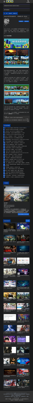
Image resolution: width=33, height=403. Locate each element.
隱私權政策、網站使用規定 (19, 400)
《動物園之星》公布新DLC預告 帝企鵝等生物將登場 (16, 117)
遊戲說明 (12, 400)
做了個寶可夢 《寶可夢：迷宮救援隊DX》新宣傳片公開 (15, 142)
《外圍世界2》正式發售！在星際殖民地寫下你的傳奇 (14, 177)
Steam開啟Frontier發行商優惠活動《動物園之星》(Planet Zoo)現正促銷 (16, 120)
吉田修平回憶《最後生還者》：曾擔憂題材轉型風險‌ (14, 161)
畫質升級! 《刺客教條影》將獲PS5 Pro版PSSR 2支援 (14, 159)
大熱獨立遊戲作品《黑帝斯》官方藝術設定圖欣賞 (13, 147)
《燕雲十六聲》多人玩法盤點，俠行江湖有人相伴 (13, 151)
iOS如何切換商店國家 (15, 398)
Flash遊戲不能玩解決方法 (24, 398)
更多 (27, 220)
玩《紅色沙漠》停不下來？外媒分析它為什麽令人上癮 (14, 134)
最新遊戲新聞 (7, 220)
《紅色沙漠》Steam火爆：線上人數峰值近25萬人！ (14, 131)
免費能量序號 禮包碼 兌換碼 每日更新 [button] (12, 5)
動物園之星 (15, 13)
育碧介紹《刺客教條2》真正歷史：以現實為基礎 (13, 154)
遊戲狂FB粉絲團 (8, 398)
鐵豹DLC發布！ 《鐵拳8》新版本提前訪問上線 (13, 156)
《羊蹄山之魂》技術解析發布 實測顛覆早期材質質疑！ (14, 172)
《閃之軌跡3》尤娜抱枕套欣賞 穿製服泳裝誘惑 (13, 157)
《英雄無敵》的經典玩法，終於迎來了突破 (12, 167)
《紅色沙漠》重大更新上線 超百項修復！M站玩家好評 (14, 129)
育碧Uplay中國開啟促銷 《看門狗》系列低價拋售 (14, 144)
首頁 (6, 13)
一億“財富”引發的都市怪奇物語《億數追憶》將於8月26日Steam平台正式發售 (17, 165)
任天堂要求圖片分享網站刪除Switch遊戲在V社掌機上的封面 (16, 146)
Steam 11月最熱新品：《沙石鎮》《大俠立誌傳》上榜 (14, 136)
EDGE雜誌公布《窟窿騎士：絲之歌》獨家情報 (13, 149)
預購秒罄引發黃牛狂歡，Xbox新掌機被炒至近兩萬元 (14, 137)
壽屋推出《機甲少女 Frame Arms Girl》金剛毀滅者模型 (15, 173)
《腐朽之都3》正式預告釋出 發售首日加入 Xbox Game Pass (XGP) (16, 152)
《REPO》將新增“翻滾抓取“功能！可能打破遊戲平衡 (14, 168)
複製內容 (26, 21)
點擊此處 (10, 113)
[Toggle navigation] (3, 1)
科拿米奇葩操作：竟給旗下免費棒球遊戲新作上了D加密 (15, 132)
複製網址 (21, 21)
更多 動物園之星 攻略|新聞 (23, 214)
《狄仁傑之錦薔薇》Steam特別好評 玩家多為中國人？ (14, 141)
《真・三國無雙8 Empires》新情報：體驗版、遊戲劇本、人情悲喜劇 (17, 162)
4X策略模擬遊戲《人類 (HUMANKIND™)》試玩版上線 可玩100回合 (17, 139)
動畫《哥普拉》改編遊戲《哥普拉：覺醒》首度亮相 (14, 170)
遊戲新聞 (10, 13)
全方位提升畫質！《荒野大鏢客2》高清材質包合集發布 (15, 175)
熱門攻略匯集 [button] (7, 9)
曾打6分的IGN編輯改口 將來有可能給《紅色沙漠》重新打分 (15, 127)
